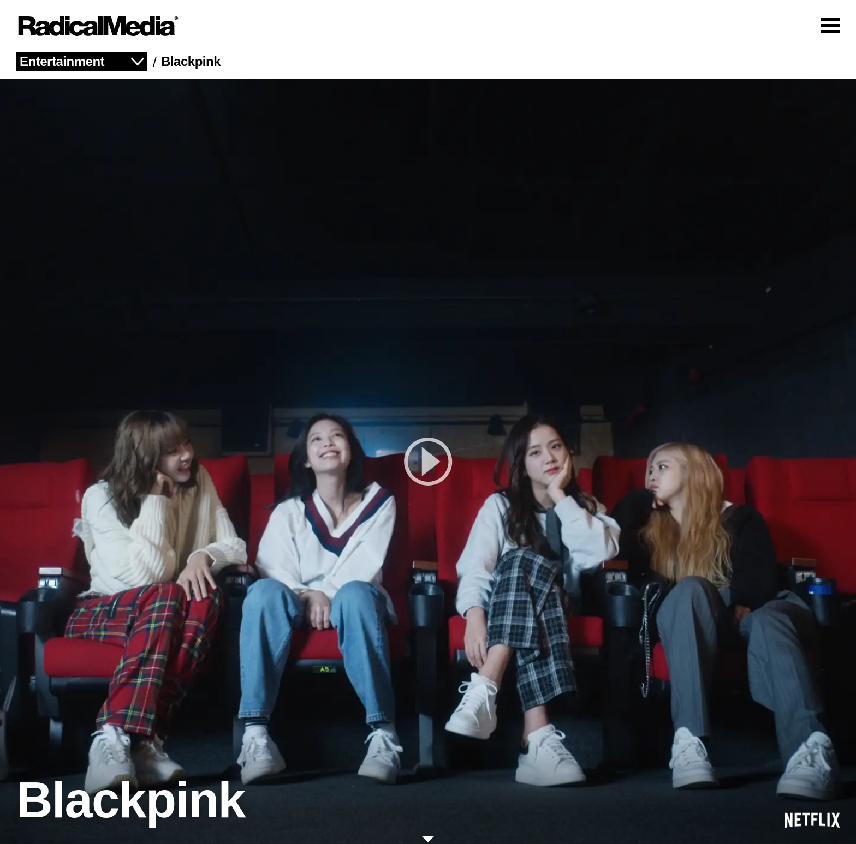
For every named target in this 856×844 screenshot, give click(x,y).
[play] (428, 461)
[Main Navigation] (428, 26)
